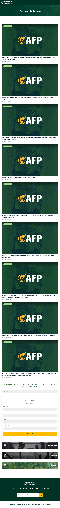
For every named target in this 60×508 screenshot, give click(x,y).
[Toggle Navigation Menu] (58, 2)
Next (36, 386)
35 (47, 384)
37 (55, 384)
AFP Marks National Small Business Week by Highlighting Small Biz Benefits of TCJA (29, 98)
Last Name (6, 413)
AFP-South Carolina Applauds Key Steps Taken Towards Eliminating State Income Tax (28, 256)
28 (21, 384)
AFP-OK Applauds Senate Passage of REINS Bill (18, 177)
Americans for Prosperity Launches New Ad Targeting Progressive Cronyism (28, 335)
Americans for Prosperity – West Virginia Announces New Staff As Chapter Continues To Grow (28, 58)
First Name (6, 406)
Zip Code (6, 425)
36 (51, 384)
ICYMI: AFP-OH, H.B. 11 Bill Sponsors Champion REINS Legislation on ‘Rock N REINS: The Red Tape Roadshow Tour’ (29, 296)
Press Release (8, 26)
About (13, 488)
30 (28, 384)
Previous (8, 384)
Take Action (52, 446)
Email (5, 419)
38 (23, 386)
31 (32, 384)
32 (36, 384)
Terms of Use (23, 488)
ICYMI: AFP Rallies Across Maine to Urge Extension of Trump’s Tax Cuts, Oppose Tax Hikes (27, 216)
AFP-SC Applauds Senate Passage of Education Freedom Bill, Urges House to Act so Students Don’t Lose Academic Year (29, 374)
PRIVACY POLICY (47, 504)
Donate (54, 465)
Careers (53, 455)
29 (24, 384)
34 (43, 384)
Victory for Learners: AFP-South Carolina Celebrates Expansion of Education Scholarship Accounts (29, 138)
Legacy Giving (35, 488)
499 (30, 386)
